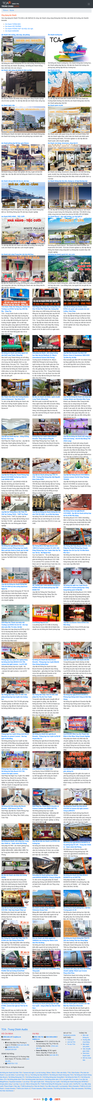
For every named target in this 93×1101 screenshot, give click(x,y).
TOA (69, 1073)
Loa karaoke (63, 1086)
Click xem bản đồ (23, 1045)
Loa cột (22, 1084)
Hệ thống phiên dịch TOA (15, 1079)
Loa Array (26, 1082)
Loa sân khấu (9, 1075)
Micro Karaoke (74, 1086)
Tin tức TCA (71, 1044)
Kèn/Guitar (75, 1073)
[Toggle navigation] (88, 4)
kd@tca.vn (36, 1039)
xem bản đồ (54, 1055)
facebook (66, 1035)
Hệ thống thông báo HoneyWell (53, 1077)
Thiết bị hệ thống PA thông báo (51, 1084)
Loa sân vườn (67, 1084)
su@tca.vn (17, 1037)
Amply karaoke (10, 1088)
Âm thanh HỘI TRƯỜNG (13, 26)
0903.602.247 (8, 1037)
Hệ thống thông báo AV (34, 1077)
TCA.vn (5, 10)
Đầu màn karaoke (77, 1088)
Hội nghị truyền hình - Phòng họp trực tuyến (45, 1082)
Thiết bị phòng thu (27, 1086)
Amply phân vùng (6, 1084)
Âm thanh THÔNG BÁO (13, 24)
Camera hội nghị (28, 1073)
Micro (54, 1073)
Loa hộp (15, 1084)
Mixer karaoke (48, 1088)
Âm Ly (27, 1075)
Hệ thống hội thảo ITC (72, 1077)
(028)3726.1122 (12, 1063)
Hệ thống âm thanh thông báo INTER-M (74, 1082)
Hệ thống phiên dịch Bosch (35, 1079)
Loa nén (75, 1079)
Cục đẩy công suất (51, 1086)
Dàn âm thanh (39, 1086)
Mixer (49, 1073)
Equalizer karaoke (15, 1082)
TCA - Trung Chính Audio (14, 1029)
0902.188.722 (38, 1037)
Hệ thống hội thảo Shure (62, 1088)
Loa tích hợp (20, 1075)
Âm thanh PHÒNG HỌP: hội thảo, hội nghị (19, 29)
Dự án (12, 10)
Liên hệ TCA (71, 1042)
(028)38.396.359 (13, 1047)
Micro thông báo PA (33, 1084)
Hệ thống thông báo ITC (17, 1077)
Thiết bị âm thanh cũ (23, 1088)
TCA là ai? (70, 1040)
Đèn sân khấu (61, 1073)
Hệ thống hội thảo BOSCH (39, 1075)
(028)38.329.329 (10, 1049)
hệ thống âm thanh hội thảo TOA (11, 1073)
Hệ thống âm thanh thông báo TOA (61, 1075)
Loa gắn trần (67, 1079)
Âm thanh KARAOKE (12, 31)
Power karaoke (37, 1088)
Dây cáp (17, 1086)
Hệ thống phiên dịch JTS (53, 1079)
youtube (73, 1035)
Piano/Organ (8, 1086)
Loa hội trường (40, 1073)
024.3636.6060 (51, 1037)
